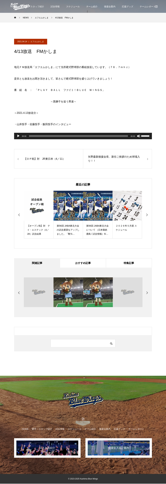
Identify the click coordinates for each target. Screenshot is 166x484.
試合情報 (55, 6)
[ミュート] (138, 136)
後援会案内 (109, 6)
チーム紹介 (92, 6)
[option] (38, 215)
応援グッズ (127, 6)
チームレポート (148, 6)
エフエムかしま (37, 41)
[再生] (18, 136)
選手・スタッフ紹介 (34, 6)
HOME (25, 429)
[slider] (78, 136)
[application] (83, 136)
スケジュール (73, 6)
